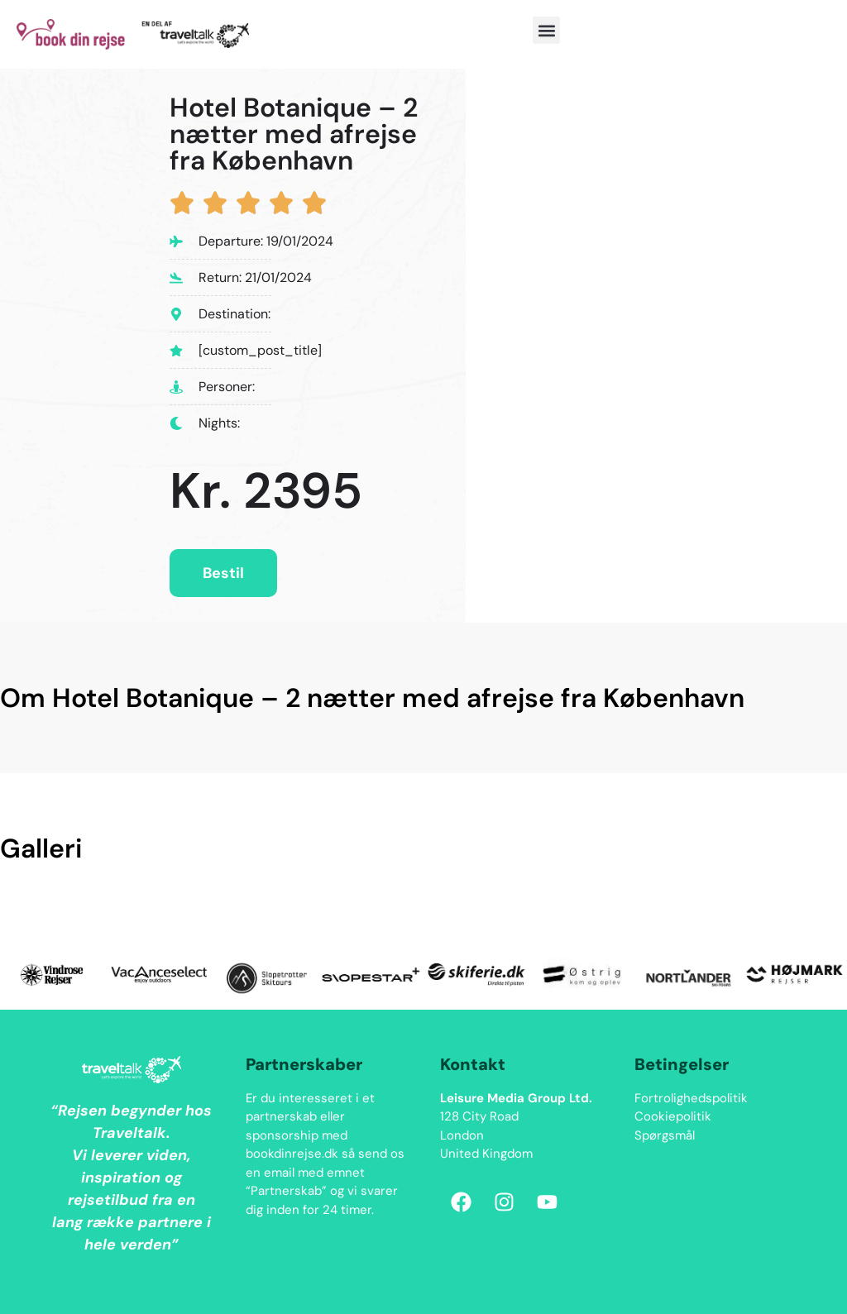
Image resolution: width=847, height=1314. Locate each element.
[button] (546, 30)
